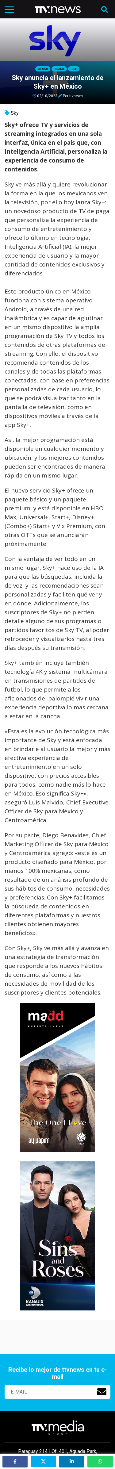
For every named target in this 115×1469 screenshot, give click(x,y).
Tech (73, 69)
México (42, 69)
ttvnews (76, 96)
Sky (15, 113)
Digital (59, 69)
